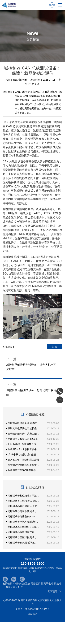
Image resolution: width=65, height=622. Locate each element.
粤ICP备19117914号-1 (37, 609)
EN (52, 4)
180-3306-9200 (32, 563)
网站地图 (32, 614)
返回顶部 (52, 591)
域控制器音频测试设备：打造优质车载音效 (32, 389)
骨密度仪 (35, 583)
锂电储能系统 (22, 583)
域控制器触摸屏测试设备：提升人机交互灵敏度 (32, 363)
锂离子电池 (47, 583)
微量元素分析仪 (14, 587)
